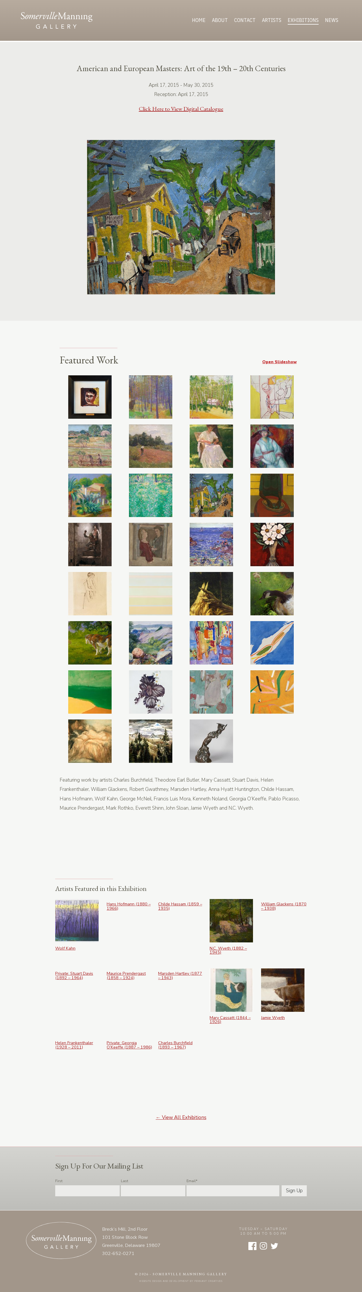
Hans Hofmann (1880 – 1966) (129, 906)
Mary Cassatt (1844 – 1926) (230, 1020)
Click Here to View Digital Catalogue (181, 108)
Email (191, 1181)
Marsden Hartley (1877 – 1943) (180, 975)
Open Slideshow (279, 362)
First (58, 1181)
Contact (245, 20)
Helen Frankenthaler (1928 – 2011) (74, 1045)
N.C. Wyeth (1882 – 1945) (228, 950)
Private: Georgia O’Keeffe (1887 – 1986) (129, 1045)
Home (199, 20)
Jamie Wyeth (273, 1018)
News (331, 20)
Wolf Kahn (65, 948)
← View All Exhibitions (181, 1117)
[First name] (87, 1190)
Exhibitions (303, 20)
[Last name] (153, 1190)
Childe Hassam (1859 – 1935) (180, 906)
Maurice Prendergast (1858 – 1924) (126, 975)
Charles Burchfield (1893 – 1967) (175, 1045)
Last (124, 1181)
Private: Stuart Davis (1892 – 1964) (74, 975)
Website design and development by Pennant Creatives (181, 1281)
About (220, 20)
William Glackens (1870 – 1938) (283, 906)
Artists (271, 20)
